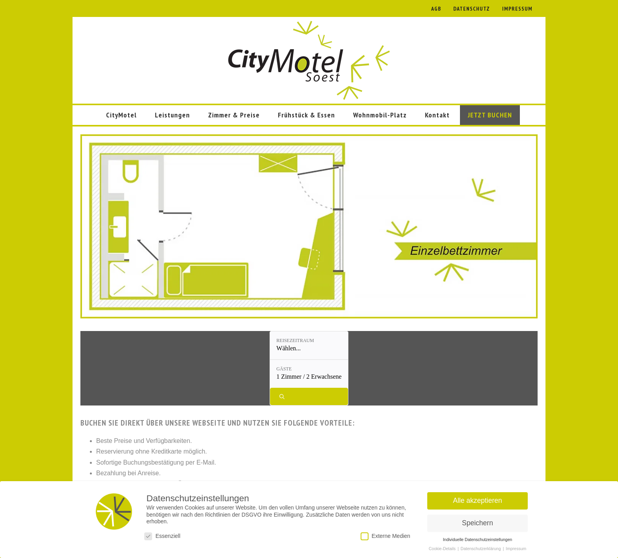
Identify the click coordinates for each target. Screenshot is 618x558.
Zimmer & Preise (234, 114)
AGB (436, 8)
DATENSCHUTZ (471, 8)
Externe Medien (385, 536)
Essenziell (162, 536)
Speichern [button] (477, 523)
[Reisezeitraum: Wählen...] (253, 345)
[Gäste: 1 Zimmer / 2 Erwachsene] (324, 345)
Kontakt (437, 114)
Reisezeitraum (246, 340)
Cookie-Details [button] (443, 548)
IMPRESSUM (517, 8)
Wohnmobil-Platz (380, 114)
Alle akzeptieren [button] (477, 500)
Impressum (516, 548)
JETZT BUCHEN (490, 114)
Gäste (299, 340)
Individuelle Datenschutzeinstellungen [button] (477, 539)
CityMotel (121, 114)
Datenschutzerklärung (481, 548)
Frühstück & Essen (306, 114)
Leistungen (172, 114)
